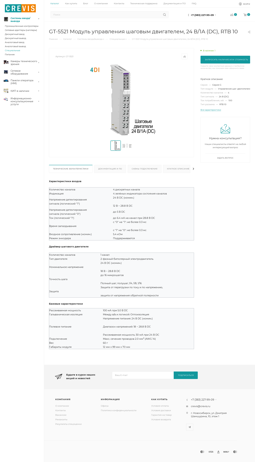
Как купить (159, 399)
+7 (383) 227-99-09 (202, 15)
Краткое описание (178, 169)
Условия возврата (161, 419)
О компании (62, 405)
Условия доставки (161, 410)
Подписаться (186, 375)
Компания (62, 399)
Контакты (60, 410)
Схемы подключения (144, 169)
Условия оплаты (160, 405)
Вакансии (60, 415)
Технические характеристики (70, 169)
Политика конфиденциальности (118, 410)
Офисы (104, 405)
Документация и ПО (110, 169)
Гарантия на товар (161, 415)
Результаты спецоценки (68, 424)
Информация (110, 399)
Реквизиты (61, 419)
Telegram (189, 427)
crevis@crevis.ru (200, 406)
